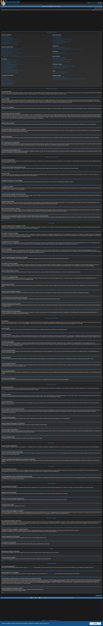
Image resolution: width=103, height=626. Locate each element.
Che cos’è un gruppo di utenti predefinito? (59, 42)
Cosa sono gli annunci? (5, 81)
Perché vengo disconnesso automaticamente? (9, 43)
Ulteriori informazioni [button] (44, 623)
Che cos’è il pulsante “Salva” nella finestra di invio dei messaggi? (12, 70)
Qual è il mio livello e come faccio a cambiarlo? (9, 55)
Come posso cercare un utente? (57, 60)
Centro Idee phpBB (50, 573)
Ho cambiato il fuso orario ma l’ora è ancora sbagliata (10, 51)
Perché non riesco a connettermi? (7, 40)
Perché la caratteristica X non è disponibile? (59, 77)
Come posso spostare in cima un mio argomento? (10, 72)
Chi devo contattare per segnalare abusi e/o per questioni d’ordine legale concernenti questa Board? (69, 78)
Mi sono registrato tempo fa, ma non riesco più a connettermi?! (12, 41)
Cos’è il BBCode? (4, 76)
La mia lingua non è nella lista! (7, 52)
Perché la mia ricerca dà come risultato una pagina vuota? (62, 59)
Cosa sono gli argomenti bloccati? (7, 83)
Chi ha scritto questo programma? (58, 76)
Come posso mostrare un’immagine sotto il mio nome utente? (12, 53)
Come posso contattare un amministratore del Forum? (61, 79)
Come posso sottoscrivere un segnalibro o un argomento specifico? (63, 66)
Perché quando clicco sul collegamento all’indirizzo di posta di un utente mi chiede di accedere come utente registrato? (21, 56)
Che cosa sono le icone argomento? (8, 84)
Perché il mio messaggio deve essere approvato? (10, 71)
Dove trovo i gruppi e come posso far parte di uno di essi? (62, 39)
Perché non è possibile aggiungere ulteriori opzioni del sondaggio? (13, 64)
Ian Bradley (59, 620)
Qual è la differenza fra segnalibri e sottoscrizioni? (60, 65)
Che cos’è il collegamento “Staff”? (58, 43)
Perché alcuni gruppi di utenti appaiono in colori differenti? (62, 41)
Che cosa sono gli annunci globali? (7, 80)
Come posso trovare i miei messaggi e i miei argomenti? (61, 61)
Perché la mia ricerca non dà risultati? (58, 58)
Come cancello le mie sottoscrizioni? (58, 68)
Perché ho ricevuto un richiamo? (7, 68)
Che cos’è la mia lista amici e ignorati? (58, 52)
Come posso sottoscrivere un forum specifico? (60, 67)
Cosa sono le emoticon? (6, 78)
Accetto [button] (95, 623)
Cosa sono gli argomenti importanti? (8, 82)
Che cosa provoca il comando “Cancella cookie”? (10, 44)
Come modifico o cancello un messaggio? (8, 61)
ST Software (48, 620)
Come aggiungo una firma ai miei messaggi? (9, 62)
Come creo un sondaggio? (6, 63)
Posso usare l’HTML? (5, 77)
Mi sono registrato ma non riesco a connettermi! (9, 39)
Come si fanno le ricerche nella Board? (59, 57)
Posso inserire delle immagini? (7, 79)
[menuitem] (51, 6)
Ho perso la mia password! (6, 42)
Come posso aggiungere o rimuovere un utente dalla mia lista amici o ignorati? (65, 53)
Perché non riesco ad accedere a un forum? (9, 66)
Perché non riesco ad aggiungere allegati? (9, 67)
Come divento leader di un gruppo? (58, 40)
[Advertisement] (51, 21)
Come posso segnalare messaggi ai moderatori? (10, 69)
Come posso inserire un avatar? (7, 54)
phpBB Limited (30, 567)
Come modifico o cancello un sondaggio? (8, 65)
